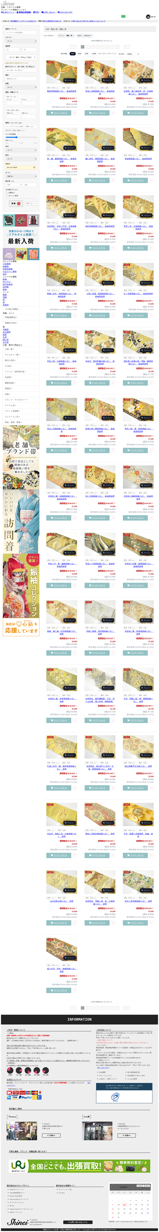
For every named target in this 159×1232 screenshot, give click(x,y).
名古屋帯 (7, 332)
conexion (62, 1193)
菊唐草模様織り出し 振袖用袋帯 (61, 91)
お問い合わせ (48, 12)
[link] (130, 1097)
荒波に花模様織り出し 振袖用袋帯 (100, 92)
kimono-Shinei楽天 (16, 1196)
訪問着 (6, 287)
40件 (72, 54)
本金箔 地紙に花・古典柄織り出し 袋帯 (61, 835)
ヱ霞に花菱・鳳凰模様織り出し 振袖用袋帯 (100, 295)
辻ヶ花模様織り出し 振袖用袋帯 (138, 294)
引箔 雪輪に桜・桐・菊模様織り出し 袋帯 (138, 700)
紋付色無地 (8, 285)
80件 (86, 54)
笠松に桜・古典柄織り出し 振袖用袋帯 (61, 362)
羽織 (5, 298)
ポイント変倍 (12, 196)
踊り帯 (6, 340)
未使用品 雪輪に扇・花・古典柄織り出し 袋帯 (100, 902)
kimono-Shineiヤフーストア (19, 1199)
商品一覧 (54, 29)
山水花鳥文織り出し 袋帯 (61, 901)
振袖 (5, 280)
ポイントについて (105, 1075)
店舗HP (51, 1135)
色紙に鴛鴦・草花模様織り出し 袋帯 (100, 632)
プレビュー (69, 80)
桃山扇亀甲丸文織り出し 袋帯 (138, 766)
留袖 (5, 290)
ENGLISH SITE (65, 12)
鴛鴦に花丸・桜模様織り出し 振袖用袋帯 (61, 295)
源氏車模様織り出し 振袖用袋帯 (100, 226)
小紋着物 (7, 264)
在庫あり (10, 193)
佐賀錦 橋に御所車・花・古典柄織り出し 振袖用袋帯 (138, 92)
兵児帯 (6, 343)
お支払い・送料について (108, 1079)
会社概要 (102, 1072)
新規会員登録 (24, 12)
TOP (47, 29)
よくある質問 (132, 1079)
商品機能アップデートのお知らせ (23, 21)
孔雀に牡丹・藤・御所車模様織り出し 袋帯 (61, 767)
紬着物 (6, 267)
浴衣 (5, 274)
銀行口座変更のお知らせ (52, 21)
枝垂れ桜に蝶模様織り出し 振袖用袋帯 (100, 430)
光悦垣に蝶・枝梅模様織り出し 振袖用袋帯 (62, 497)
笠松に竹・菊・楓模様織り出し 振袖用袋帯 (62, 565)
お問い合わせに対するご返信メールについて (88, 21)
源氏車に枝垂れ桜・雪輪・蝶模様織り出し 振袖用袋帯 (138, 362)
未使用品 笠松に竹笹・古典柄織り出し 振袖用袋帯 (61, 227)
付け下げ (7, 282)
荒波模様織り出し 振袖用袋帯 (138, 159)
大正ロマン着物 (9, 272)
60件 (79, 54)
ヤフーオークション (17, 1202)
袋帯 (5, 335)
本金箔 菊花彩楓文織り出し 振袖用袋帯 (100, 362)
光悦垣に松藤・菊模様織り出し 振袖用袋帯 (139, 565)
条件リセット (30, 204)
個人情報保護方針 (133, 1072)
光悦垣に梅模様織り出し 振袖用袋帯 (138, 497)
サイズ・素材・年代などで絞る (20, 57)
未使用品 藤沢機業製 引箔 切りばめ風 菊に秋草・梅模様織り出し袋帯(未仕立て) (100, 700)
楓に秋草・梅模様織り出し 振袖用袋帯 (100, 160)
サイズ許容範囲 (21, 138)
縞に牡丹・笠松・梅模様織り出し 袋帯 (62, 970)
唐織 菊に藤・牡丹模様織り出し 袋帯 (62, 632)
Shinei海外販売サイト (17, 1193)
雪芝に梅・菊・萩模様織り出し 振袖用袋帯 (139, 430)
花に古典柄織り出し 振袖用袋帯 (100, 496)
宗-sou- (12, 1206)
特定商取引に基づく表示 (136, 1075)
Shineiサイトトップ (16, 1189)
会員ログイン (8, 12)
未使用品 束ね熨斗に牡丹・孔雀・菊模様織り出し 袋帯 (100, 767)
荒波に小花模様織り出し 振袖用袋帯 (100, 565)
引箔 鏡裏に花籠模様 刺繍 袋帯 (138, 835)
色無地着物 (8, 269)
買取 (36, 12)
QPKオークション (16, 1212)
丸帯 (5, 338)
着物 (5, 295)
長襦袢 (6, 305)
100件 (94, 54)
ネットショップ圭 (65, 1189)
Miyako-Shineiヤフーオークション (21, 1209)
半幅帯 (6, 330)
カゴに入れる (60, 113)
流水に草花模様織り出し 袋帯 (138, 901)
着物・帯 (63, 29)
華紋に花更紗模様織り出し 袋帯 (100, 834)
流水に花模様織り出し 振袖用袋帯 (61, 430)
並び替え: (122, 54)
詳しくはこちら (103, 1068)
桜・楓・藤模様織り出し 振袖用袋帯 (61, 160)
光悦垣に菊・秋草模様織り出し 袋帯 (139, 632)
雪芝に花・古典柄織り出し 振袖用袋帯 (138, 227)
